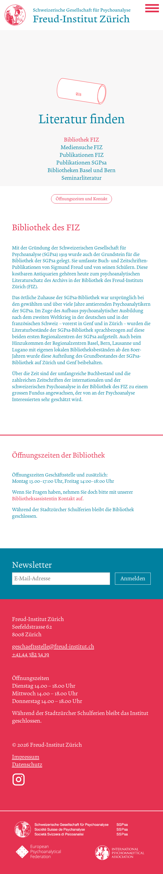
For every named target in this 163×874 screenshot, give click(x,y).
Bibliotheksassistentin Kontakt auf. (48, 499)
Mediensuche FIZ (82, 147)
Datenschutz (27, 764)
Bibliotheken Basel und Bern (81, 170)
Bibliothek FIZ (81, 139)
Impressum (25, 757)
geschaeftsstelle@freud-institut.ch (53, 646)
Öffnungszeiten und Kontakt (81, 198)
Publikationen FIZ (82, 155)
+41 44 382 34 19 (30, 654)
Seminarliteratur (81, 178)
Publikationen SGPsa (81, 162)
